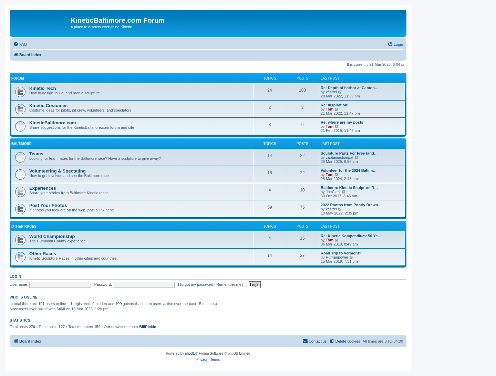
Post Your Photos (48, 205)
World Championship (52, 236)
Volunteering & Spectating (57, 171)
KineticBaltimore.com (52, 122)
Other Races (24, 226)
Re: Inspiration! (335, 105)
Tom (329, 109)
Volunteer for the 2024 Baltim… (348, 170)
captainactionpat (339, 157)
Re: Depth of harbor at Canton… (350, 88)
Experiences (42, 188)
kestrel (331, 92)
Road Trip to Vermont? (341, 253)
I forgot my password (195, 284)
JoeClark (333, 192)
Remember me (231, 284)
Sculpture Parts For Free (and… (349, 153)
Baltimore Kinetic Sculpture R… (349, 188)
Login (15, 276)
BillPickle (147, 327)
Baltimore (21, 144)
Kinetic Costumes (48, 105)
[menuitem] (20, 44)
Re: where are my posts (342, 122)
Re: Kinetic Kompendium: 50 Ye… (351, 236)
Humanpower (337, 257)
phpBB (190, 353)
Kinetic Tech (42, 88)
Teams (36, 153)
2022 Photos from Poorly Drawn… (351, 205)
